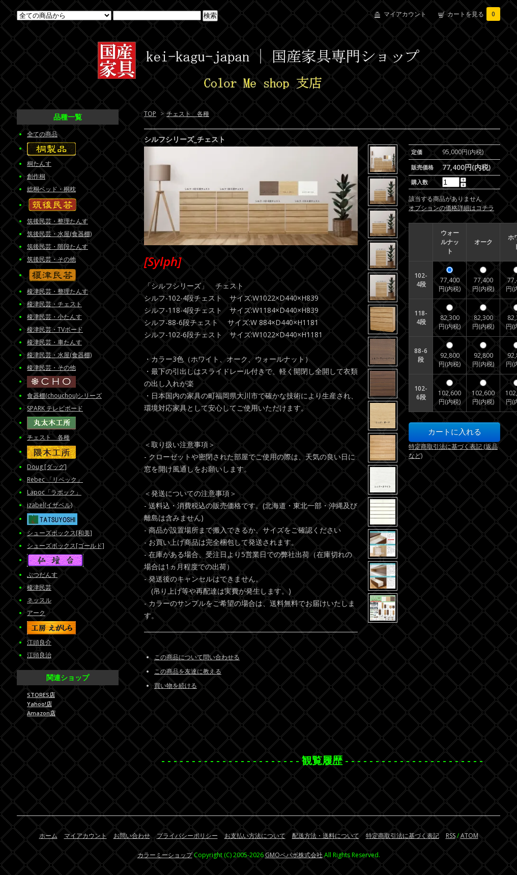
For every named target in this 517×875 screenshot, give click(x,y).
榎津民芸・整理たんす (57, 291)
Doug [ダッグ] (47, 466)
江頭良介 (39, 642)
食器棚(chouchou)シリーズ (64, 395)
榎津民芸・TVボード (55, 329)
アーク (36, 612)
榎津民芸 (39, 587)
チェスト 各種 (187, 113)
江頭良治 (39, 655)
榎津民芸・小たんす (54, 316)
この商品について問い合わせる (197, 657)
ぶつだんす (42, 574)
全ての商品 (42, 134)
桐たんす (39, 163)
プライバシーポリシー (187, 835)
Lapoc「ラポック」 (54, 492)
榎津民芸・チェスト (54, 304)
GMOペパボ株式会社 (294, 855)
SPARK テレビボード (55, 408)
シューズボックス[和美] (59, 533)
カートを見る (473, 14)
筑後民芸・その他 (51, 259)
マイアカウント (405, 14)
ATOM (469, 835)
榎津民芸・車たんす (54, 342)
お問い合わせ (131, 835)
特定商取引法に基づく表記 (402, 835)
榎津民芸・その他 (51, 367)
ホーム (48, 835)
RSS (450, 835)
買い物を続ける (175, 685)
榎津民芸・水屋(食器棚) (59, 355)
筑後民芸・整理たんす (57, 221)
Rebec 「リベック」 (55, 479)
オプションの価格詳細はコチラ (451, 207)
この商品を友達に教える (187, 671)
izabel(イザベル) (49, 505)
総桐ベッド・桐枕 (51, 189)
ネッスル (39, 600)
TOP (150, 113)
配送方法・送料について (325, 835)
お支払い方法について (254, 835)
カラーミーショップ (164, 855)
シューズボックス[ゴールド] (65, 545)
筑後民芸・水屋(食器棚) (59, 233)
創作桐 (36, 176)
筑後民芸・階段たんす (57, 246)
